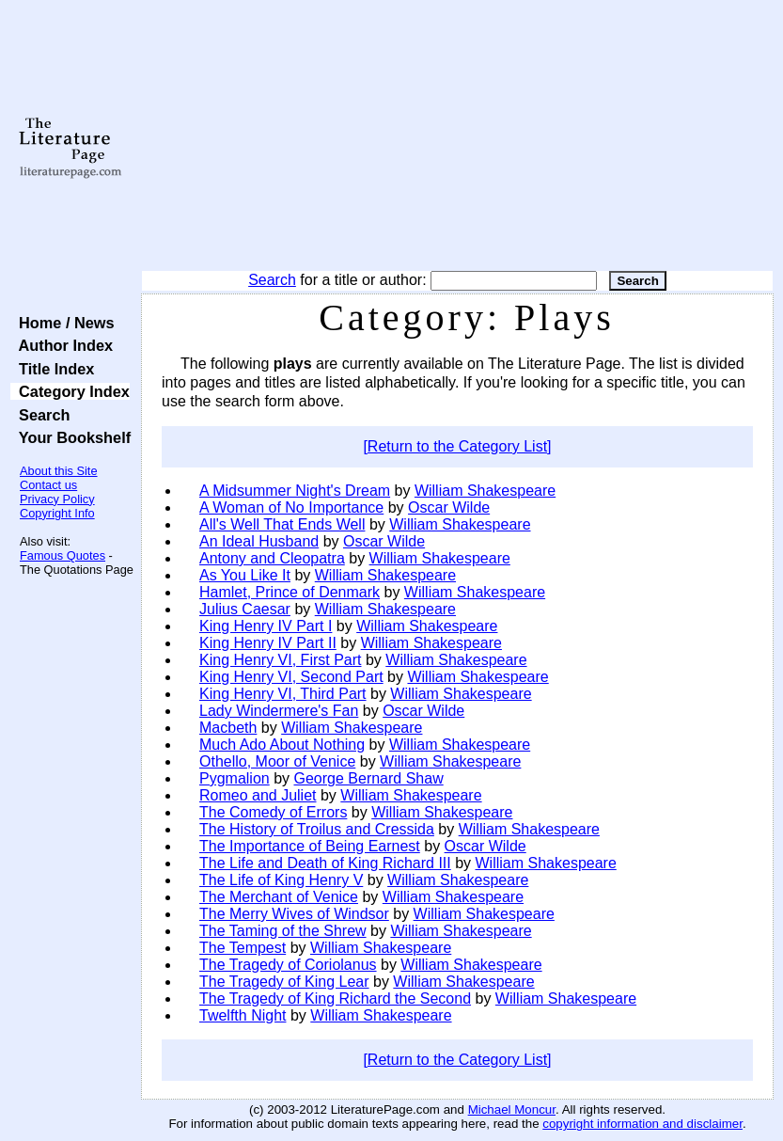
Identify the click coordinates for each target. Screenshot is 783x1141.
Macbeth (228, 728)
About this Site (59, 471)
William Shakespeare (485, 491)
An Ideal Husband (259, 541)
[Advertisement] (458, 136)
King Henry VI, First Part (280, 660)
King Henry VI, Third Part (283, 694)
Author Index (61, 345)
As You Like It (244, 575)
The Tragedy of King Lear (284, 982)
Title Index (52, 368)
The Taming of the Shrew (283, 931)
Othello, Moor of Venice (277, 761)
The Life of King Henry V (281, 880)
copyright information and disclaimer (642, 1124)
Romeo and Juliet (258, 795)
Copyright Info (57, 513)
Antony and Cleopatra (272, 558)
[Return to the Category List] (457, 446)
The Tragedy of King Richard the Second (335, 998)
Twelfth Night (242, 1015)
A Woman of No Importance (291, 507)
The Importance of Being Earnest (309, 846)
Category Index (70, 391)
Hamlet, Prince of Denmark (289, 592)
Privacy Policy (57, 499)
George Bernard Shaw (369, 778)
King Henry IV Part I (265, 626)
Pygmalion (234, 778)
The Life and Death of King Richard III (325, 863)
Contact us (48, 485)
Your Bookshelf (70, 437)
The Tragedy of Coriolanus (288, 965)
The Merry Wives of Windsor (294, 914)
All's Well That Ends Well (282, 524)
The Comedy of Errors (273, 812)
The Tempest (242, 948)
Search (272, 280)
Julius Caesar (244, 609)
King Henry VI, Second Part (291, 677)
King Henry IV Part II (268, 643)
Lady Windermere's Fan (278, 711)
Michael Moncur (512, 1109)
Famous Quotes (62, 555)
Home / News (62, 322)
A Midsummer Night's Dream (294, 491)
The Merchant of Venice (278, 897)
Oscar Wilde (449, 507)
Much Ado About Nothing (282, 745)
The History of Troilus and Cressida (316, 829)
